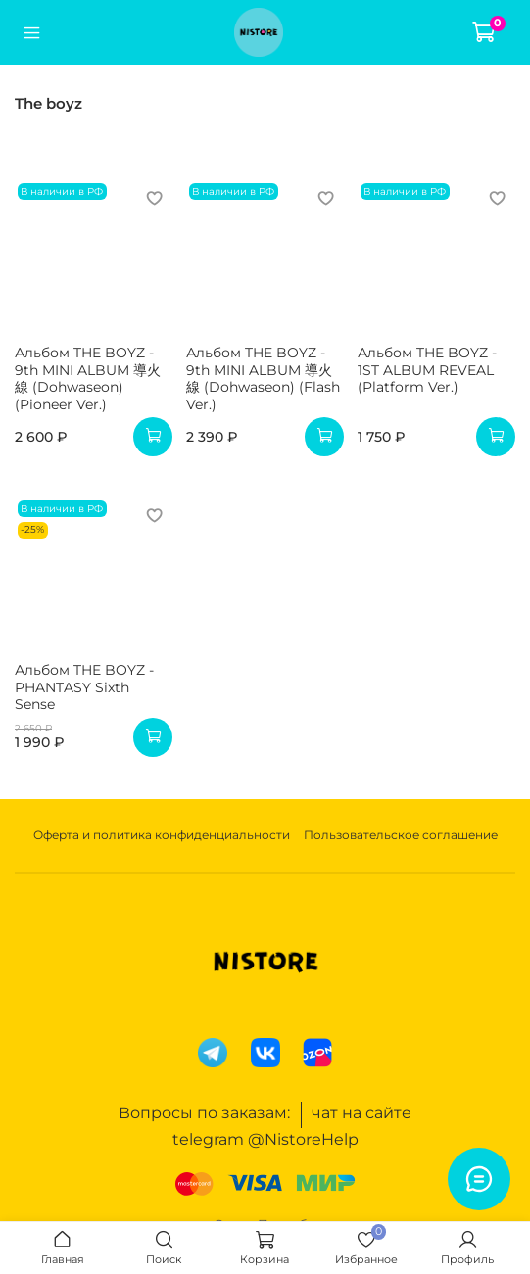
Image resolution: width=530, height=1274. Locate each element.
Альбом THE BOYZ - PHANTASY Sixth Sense (84, 687)
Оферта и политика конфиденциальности (161, 834)
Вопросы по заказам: (204, 1113)
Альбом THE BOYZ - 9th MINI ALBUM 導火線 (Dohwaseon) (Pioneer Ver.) (88, 378)
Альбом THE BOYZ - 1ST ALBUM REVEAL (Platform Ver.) (427, 370)
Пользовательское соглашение (401, 834)
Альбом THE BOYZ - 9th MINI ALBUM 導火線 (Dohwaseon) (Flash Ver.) (263, 378)
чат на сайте (361, 1113)
